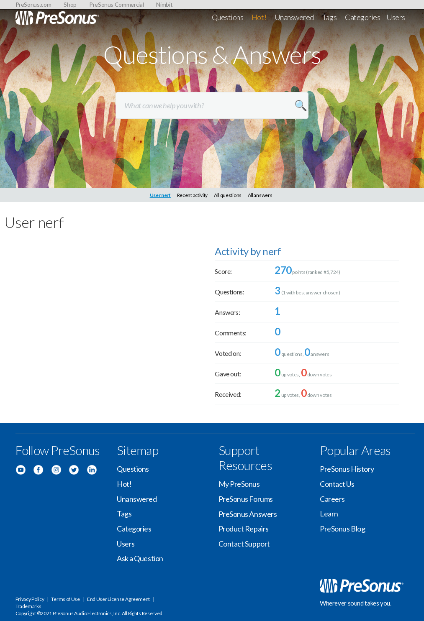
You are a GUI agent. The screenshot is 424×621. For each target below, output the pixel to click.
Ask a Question (140, 558)
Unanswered (294, 17)
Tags (329, 17)
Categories (362, 17)
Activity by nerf (248, 251)
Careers (332, 498)
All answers (260, 195)
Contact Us (337, 483)
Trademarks (28, 606)
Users (395, 17)
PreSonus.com (33, 4)
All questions (228, 195)
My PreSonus (239, 483)
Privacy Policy (29, 599)
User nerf (160, 195)
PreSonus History (347, 468)
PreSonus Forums (245, 498)
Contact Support (244, 543)
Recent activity (192, 195)
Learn (329, 513)
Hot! (259, 17)
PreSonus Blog (342, 528)
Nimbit (164, 4)
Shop (70, 4)
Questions (228, 17)
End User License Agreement (118, 599)
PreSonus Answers (247, 514)
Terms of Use (65, 599)
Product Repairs (243, 528)
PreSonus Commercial (116, 4)
